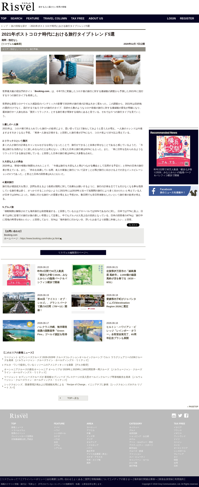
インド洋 (91, 436)
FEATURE (32, 18)
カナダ (57, 436)
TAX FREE (78, 18)
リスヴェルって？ (11, 479)
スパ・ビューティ (137, 457)
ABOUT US (96, 18)
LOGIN (171, 18)
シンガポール (60, 433)
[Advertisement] (173, 218)
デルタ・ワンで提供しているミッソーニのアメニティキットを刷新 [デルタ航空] (46, 364)
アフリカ (91, 430)
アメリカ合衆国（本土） (97, 454)
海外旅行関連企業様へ (145, 479)
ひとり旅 (133, 463)
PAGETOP (193, 407)
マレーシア (179, 454)
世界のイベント (18, 433)
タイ (176, 457)
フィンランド (180, 436)
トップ (4, 26)
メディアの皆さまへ (122, 479)
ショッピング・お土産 (139, 436)
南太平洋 (91, 451)
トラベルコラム (18, 430)
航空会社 (133, 448)
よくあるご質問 (82, 479)
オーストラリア (181, 448)
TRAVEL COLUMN (55, 18)
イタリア (178, 427)
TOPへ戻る (73, 398)
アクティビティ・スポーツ (141, 445)
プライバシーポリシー (33, 479)
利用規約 (179, 479)
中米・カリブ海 (93, 460)
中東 (89, 433)
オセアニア (92, 442)
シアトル (58, 448)
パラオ (57, 439)
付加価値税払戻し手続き (22, 439)
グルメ (132, 430)
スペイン (178, 442)
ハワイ (57, 430)
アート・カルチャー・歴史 (141, 442)
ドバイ (57, 427)
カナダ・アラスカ (94, 457)
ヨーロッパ (92, 427)
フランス (178, 430)
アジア (90, 439)
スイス (177, 445)
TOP (3, 18)
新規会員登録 (166, 479)
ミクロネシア (93, 445)
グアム (57, 445)
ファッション (135, 454)
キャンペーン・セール (139, 460)
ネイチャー (134, 427)
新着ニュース (17, 427)
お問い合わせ (65, 479)
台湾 (176, 463)
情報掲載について (100, 479)
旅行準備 (133, 466)
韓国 (176, 460)
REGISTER (187, 18)
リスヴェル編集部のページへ (73, 252)
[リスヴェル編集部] (12, 44)
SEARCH (16, 18)
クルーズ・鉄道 (136, 451)
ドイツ (177, 439)
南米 (89, 463)
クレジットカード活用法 (22, 436)
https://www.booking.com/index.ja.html (39, 238)
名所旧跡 (133, 433)
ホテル (132, 439)
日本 (176, 466)
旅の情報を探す (19, 26)
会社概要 (51, 479)
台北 (56, 442)
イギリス (178, 433)
